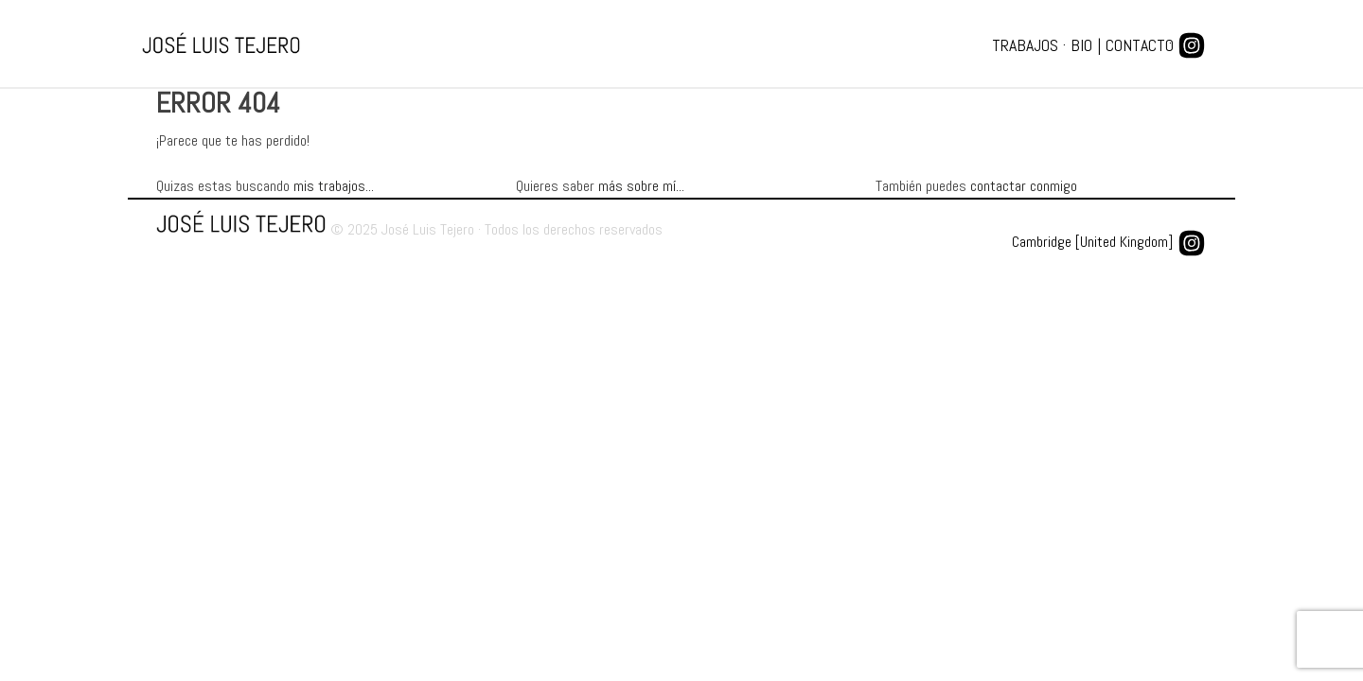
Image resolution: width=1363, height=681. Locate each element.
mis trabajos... (333, 186)
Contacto (1140, 45)
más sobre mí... (641, 186)
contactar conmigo (1023, 186)
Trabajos (1025, 45)
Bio (1081, 45)
